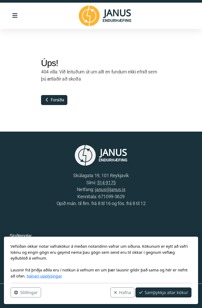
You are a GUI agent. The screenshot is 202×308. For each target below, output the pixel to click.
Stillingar (26, 292)
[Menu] (14, 15)
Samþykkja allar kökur (163, 292)
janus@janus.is (110, 189)
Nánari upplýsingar (44, 276)
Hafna (122, 292)
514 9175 (106, 182)
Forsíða (54, 99)
